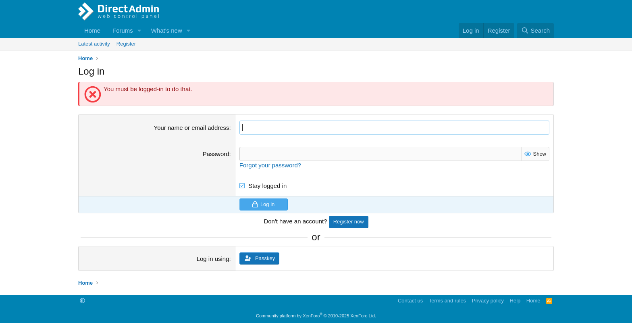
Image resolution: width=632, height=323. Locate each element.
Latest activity (94, 44)
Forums (122, 30)
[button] (139, 30)
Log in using (213, 258)
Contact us (410, 301)
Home (92, 30)
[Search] (535, 30)
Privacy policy (488, 301)
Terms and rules (447, 301)
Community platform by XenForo (316, 315)
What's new (166, 30)
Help (515, 301)
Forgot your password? (270, 165)
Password (216, 153)
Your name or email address (191, 127)
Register (126, 44)
